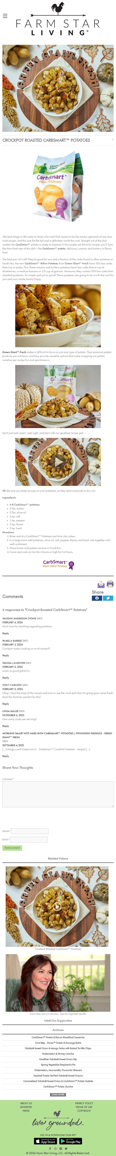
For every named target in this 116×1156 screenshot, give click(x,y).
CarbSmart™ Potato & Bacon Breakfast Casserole (58, 1037)
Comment (8, 779)
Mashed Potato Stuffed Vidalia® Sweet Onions (58, 1075)
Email (6, 839)
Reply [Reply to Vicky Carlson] (5, 703)
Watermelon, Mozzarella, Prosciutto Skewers (58, 1070)
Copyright (84, 1111)
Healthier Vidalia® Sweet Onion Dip (58, 1059)
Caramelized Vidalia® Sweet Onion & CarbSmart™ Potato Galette (58, 1081)
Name (6, 831)
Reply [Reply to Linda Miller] (5, 726)
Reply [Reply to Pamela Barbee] (5, 655)
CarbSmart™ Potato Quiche (58, 1086)
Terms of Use (84, 1107)
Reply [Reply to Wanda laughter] (5, 677)
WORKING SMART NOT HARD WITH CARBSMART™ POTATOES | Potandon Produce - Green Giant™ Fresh (57, 735)
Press (26, 1111)
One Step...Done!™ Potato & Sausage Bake (58, 1043)
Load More (58, 1094)
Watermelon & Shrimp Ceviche (58, 1054)
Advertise (26, 1107)
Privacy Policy (84, 1103)
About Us (26, 1103)
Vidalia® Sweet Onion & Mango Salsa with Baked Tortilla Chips (58, 1048)
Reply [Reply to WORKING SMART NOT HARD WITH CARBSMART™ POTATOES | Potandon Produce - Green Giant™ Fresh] (5, 756)
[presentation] (28, 816)
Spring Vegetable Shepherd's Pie (58, 1065)
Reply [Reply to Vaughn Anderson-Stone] (5, 633)
